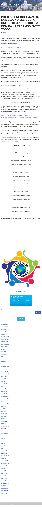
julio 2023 (3, 381)
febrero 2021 (4, 453)
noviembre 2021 (5, 431)
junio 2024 (3, 353)
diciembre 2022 (5, 398)
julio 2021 (3, 441)
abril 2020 (3, 478)
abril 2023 (3, 388)
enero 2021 (4, 455)
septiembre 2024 (5, 346)
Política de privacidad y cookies (9, 506)
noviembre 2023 (5, 371)
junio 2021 (3, 443)
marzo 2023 (4, 391)
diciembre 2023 (5, 368)
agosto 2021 (4, 438)
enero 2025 (4, 336)
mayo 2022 (4, 416)
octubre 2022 (4, 403)
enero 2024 (4, 366)
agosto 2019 (4, 495)
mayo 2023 (4, 386)
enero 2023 (4, 396)
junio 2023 (3, 383)
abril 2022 (3, 418)
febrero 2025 (4, 334)
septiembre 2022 (5, 406)
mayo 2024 (4, 356)
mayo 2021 (4, 446)
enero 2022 (4, 426)
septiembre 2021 (5, 436)
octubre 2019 (4, 490)
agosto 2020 (4, 468)
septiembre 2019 (5, 493)
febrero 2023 (4, 393)
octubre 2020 (4, 463)
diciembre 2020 (5, 458)
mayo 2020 (4, 475)
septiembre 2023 (5, 376)
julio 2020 (3, 470)
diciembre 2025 (5, 326)
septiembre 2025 (5, 331)
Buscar (3, 312)
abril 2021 (3, 448)
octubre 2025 (4, 329)
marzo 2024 (4, 361)
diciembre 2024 (5, 339)
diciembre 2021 (5, 428)
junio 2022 (3, 413)
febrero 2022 (4, 423)
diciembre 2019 (5, 485)
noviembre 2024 (5, 341)
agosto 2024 (4, 349)
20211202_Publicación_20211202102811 (11, 47)
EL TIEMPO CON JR (21, 293)
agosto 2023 (4, 378)
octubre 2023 (4, 373)
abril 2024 (3, 358)
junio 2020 (3, 473)
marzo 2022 (4, 421)
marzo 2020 (4, 480)
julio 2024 (3, 351)
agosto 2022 (4, 408)
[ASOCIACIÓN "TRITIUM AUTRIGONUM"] (17, 5)
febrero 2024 (4, 363)
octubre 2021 (4, 433)
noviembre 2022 (5, 401)
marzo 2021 (4, 451)
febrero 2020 (4, 483)
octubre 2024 (4, 343)
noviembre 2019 (5, 488)
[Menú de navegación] (37, 5)
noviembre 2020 (5, 460)
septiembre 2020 (5, 465)
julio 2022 (3, 411)
